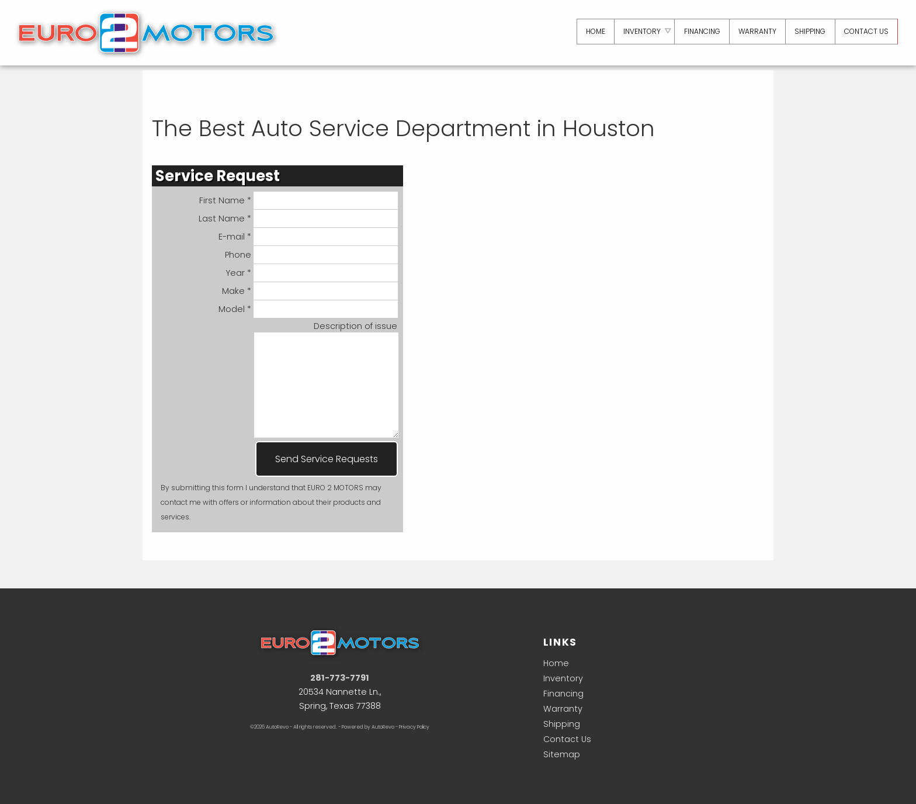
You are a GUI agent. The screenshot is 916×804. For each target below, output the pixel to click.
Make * (310, 291)
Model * (308, 309)
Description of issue (355, 326)
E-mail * (308, 236)
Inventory (563, 678)
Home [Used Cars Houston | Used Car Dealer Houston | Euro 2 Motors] (592, 31)
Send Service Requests (326, 459)
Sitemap (561, 754)
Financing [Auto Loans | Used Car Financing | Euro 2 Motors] (700, 31)
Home (556, 663)
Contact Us (567, 739)
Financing (563, 693)
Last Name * (298, 218)
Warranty (562, 709)
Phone (311, 255)
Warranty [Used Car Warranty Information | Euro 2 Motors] (756, 31)
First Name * (298, 200)
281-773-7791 (339, 678)
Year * (311, 273)
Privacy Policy (414, 726)
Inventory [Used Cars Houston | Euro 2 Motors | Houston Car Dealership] (639, 31)
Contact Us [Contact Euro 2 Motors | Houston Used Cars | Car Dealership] (866, 31)
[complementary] (881, 769)
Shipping (808, 31)
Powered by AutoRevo (368, 726)
